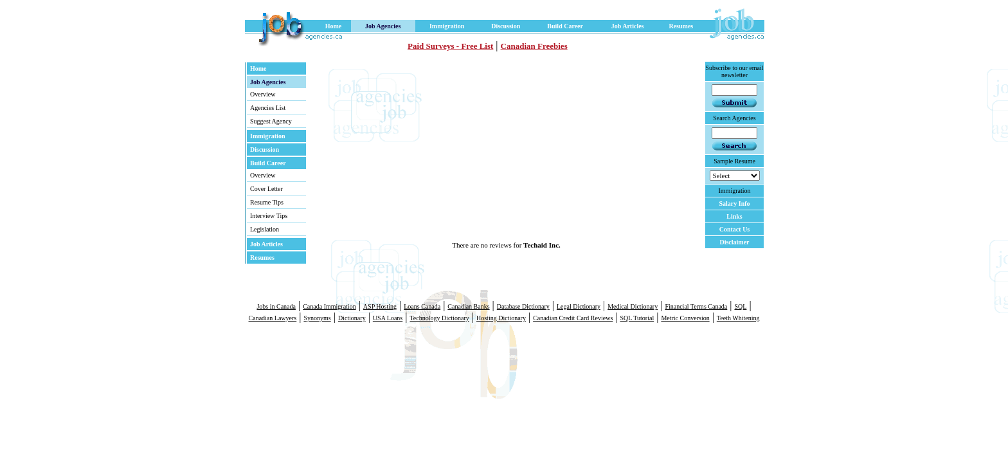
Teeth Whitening (738, 318)
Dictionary (352, 318)
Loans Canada (422, 306)
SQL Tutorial (637, 318)
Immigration (446, 26)
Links (734, 216)
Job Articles (627, 26)
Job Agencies (383, 26)
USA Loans (387, 318)
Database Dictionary (523, 306)
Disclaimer (734, 242)
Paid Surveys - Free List (450, 46)
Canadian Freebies (534, 46)
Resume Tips (267, 202)
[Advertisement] (453, 151)
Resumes (681, 26)
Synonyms (316, 318)
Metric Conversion (685, 318)
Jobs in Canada (276, 306)
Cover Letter (266, 188)
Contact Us (734, 229)
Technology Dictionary (439, 318)
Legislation (264, 229)
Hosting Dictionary (501, 318)
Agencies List (267, 107)
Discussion (505, 26)
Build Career (565, 26)
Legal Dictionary (578, 306)
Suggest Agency (271, 121)
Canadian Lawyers (273, 318)
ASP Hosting (380, 306)
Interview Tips (268, 215)
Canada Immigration (329, 306)
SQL (740, 306)
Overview (262, 94)
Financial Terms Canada (696, 306)
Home (333, 26)
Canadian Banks (468, 306)
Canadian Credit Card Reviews (573, 318)
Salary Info (734, 203)
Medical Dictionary (633, 306)
